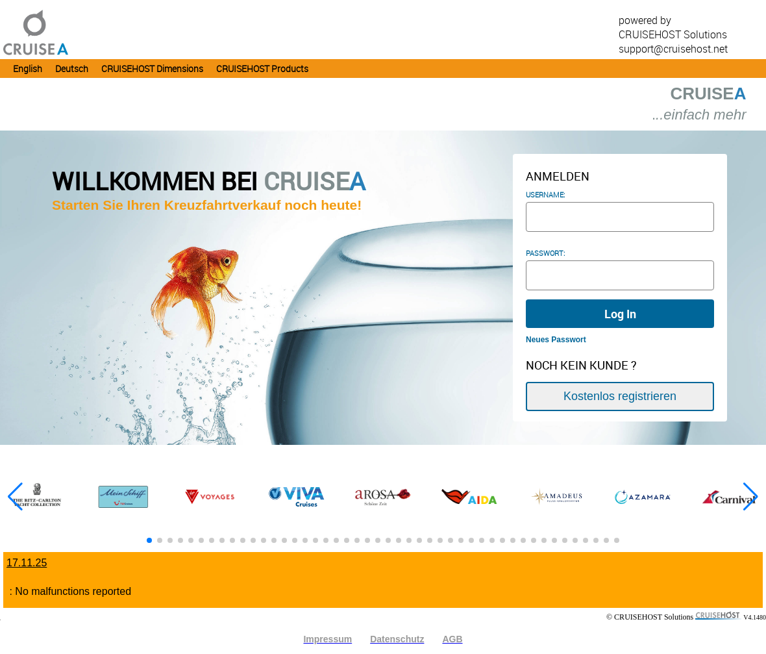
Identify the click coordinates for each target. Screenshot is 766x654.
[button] (751, 495)
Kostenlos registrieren (619, 390)
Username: (545, 194)
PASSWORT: (545, 253)
